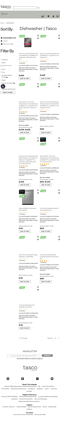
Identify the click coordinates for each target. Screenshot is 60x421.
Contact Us (54, 388)
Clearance (12, 406)
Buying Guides (52, 406)
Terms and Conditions (48, 386)
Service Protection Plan (26, 399)
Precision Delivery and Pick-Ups (27, 396)
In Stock (5, 41)
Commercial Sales (21, 406)
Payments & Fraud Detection (19, 388)
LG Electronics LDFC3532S (49, 216)
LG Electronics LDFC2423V (49, 264)
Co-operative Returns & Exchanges (48, 396)
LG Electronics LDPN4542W (28, 313)
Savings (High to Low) (9, 38)
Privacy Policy (5, 388)
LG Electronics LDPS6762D (49, 64)
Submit (47, 355)
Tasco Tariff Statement (40, 399)
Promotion (5, 406)
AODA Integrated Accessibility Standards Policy (23, 386)
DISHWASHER (10, 23)
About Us (7, 386)
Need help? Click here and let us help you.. (30, 358)
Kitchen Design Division (34, 406)
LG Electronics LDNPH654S (49, 114)
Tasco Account (17, 414)
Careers (46, 388)
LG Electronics (6, 65)
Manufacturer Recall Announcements (29, 401)
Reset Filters (8, 92)
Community (39, 388)
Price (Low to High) (8, 44)
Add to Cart (24, 78)
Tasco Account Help (39, 414)
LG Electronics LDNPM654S (49, 168)
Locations (29, 391)
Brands (45, 406)
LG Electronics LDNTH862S (28, 170)
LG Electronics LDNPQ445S (28, 263)
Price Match (31, 388)
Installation (14, 399)
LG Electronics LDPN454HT (28, 216)
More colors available (24, 125)
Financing (4, 396)
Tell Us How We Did (12, 396)
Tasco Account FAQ (27, 414)
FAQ (39, 386)
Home (2, 23)
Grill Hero (29, 409)
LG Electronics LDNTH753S (28, 115)
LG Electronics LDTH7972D (28, 65)
